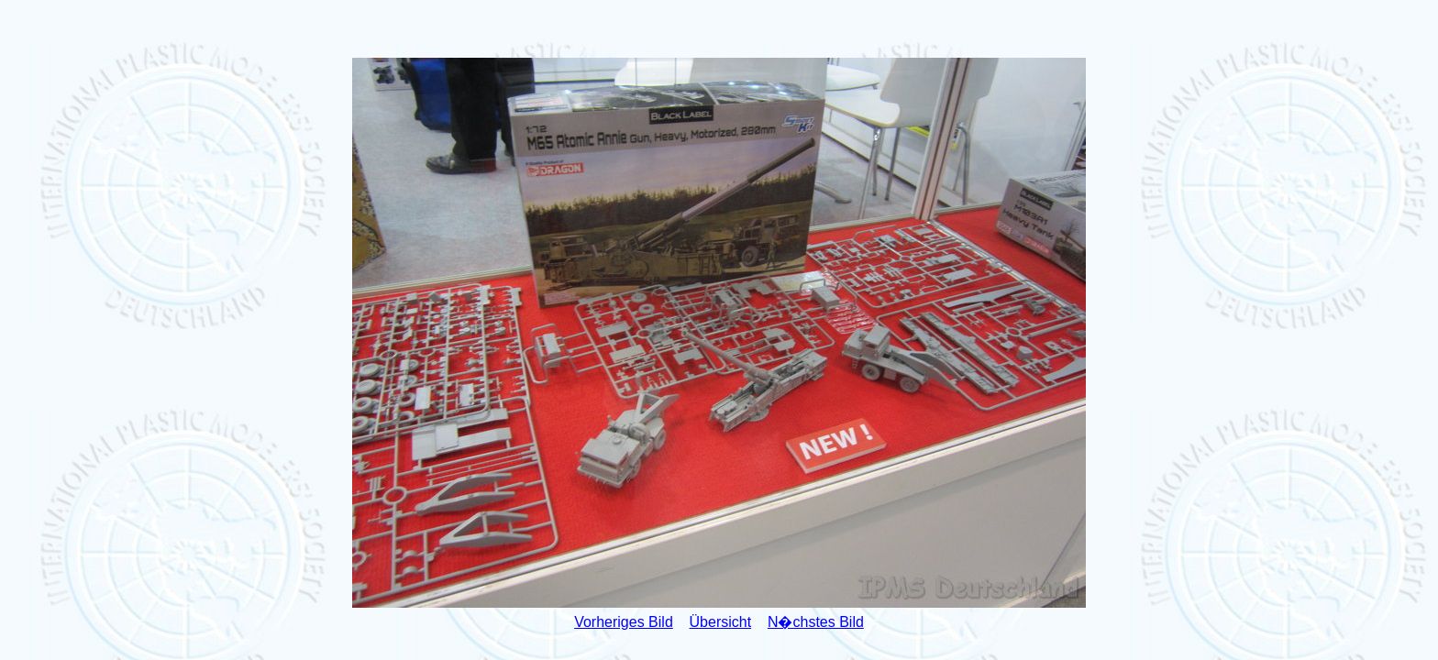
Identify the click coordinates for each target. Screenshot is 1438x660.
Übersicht (721, 622)
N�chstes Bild (816, 622)
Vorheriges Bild (623, 622)
